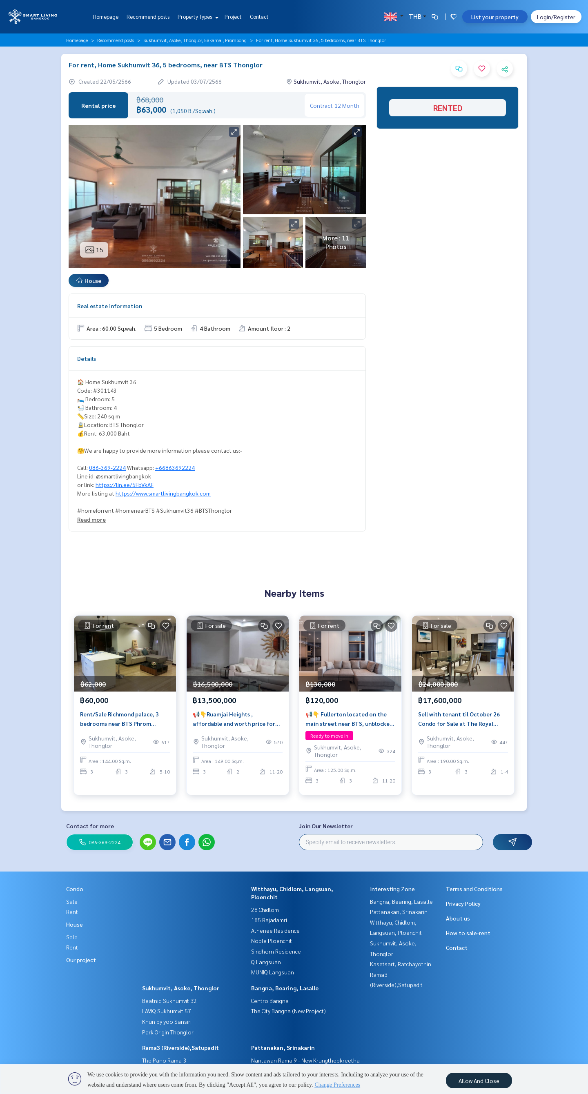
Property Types (197, 16)
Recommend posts (148, 16)
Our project (81, 959)
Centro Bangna (270, 1000)
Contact (259, 16)
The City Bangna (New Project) (288, 1010)
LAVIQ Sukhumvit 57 (166, 1010)
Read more (91, 519)
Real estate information (109, 305)
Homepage (105, 16)
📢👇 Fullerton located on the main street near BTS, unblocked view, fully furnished (349, 722)
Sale (72, 901)
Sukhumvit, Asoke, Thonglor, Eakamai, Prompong (195, 40)
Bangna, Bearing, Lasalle (284, 988)
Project (233, 16)
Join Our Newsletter (326, 825)
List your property (495, 16)
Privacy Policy (463, 903)
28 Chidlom (265, 909)
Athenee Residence (275, 930)
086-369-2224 (107, 467)
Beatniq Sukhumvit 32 (169, 1000)
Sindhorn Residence (276, 951)
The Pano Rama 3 (164, 1060)
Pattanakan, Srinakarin (283, 1047)
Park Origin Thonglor (168, 1032)
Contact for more (90, 825)
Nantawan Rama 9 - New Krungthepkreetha (305, 1060)
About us (458, 918)
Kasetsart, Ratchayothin (400, 963)
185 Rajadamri (269, 919)
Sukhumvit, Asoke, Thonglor (180, 988)
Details (86, 358)
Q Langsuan (266, 961)
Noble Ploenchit (271, 940)
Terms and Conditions (474, 888)
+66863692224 (175, 467)
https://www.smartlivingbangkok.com (163, 493)
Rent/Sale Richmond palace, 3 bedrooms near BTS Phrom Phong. (119, 722)
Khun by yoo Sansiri (167, 1021)
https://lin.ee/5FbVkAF (125, 484)
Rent (72, 911)
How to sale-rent (468, 932)
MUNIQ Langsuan (272, 972)
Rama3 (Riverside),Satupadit (180, 1047)
